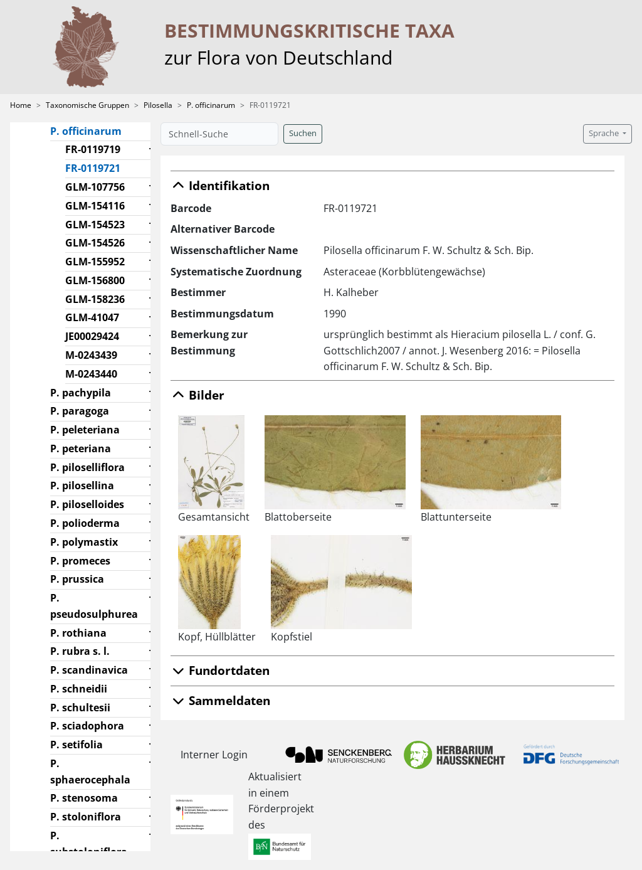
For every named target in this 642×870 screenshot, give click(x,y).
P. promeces (80, 561)
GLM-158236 (95, 299)
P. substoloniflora (88, 844)
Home (20, 105)
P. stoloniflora (85, 817)
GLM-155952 (95, 261)
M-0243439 (91, 355)
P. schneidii (78, 689)
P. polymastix (84, 542)
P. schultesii (80, 707)
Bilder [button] (197, 394)
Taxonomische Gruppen (87, 105)
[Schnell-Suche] (219, 134)
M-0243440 (91, 374)
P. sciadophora (87, 726)
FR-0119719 (92, 149)
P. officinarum (211, 105)
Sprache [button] (605, 133)
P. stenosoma (84, 798)
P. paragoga (79, 411)
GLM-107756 (95, 187)
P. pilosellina (82, 485)
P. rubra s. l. (80, 651)
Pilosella (158, 105)
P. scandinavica (89, 670)
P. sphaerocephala (90, 771)
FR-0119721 (97, 167)
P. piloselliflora (87, 467)
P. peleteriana (85, 430)
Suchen (303, 133)
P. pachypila (80, 393)
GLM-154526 (95, 243)
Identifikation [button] (220, 185)
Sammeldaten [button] (220, 700)
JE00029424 (92, 336)
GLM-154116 (95, 206)
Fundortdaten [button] (220, 670)
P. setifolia (76, 744)
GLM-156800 (95, 280)
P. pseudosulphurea (94, 606)
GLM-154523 (95, 224)
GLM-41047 (92, 317)
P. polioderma (85, 523)
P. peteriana (80, 448)
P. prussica (77, 579)
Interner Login (214, 754)
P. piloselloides (87, 504)
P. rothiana (78, 633)
